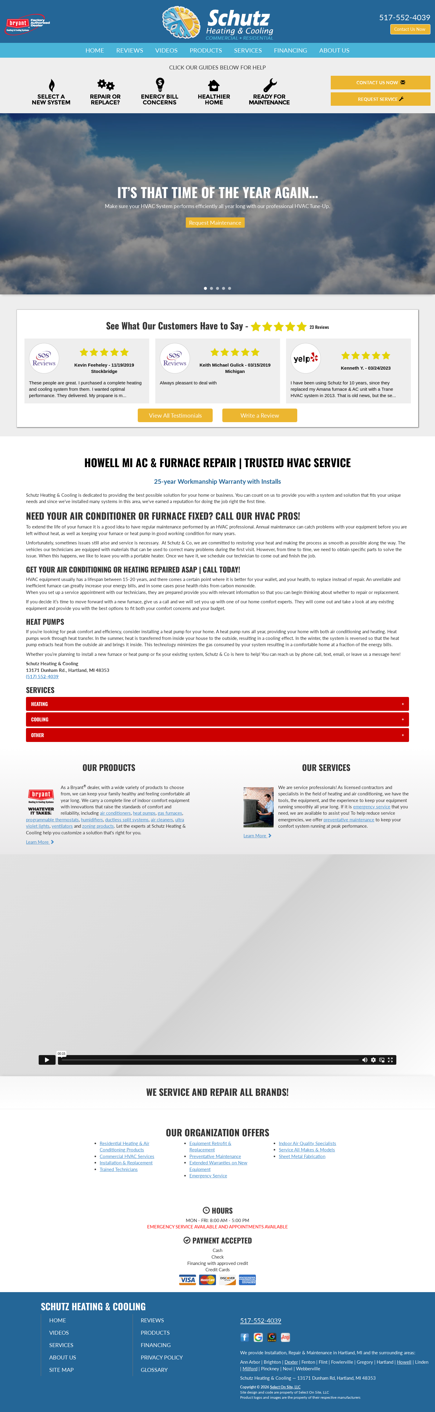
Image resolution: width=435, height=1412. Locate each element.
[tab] (217, 704)
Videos (166, 50)
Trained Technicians (119, 1169)
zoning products (98, 826)
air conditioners (115, 813)
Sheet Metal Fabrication (302, 1156)
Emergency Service (208, 1175)
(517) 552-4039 (42, 676)
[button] (217, 704)
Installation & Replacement (126, 1162)
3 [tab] (219, 290)
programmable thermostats (52, 819)
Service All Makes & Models (307, 1149)
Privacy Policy (163, 1358)
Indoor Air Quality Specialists (307, 1143)
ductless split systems (127, 819)
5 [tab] (231, 290)
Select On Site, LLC (285, 1387)
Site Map (62, 1371)
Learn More (40, 842)
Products (206, 50)
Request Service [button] (381, 99)
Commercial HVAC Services (127, 1156)
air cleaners (162, 819)
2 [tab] (213, 290)
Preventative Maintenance (215, 1156)
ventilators (62, 826)
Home (94, 50)
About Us (334, 50)
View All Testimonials (175, 415)
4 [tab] (225, 290)
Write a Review (259, 415)
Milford (250, 1368)
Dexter (291, 1362)
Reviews (129, 50)
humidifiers (92, 819)
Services (248, 50)
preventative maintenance (349, 819)
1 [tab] (207, 290)
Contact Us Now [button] (410, 29)
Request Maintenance (215, 222)
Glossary (155, 1371)
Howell (404, 1362)
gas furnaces (170, 813)
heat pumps (144, 813)
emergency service (371, 806)
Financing (290, 50)
